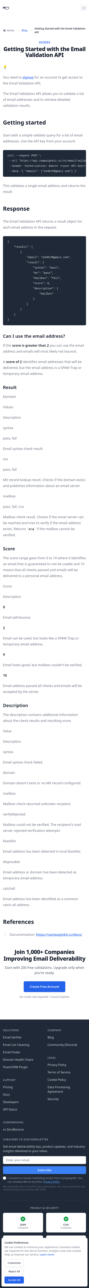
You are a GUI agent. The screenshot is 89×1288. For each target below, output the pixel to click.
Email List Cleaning (16, 1045)
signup (28, 77)
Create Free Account (44, 987)
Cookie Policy (57, 1080)
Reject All (14, 1271)
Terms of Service (59, 1072)
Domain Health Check (18, 1060)
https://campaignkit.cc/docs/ (59, 934)
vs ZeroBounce (13, 1129)
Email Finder (11, 1052)
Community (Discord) (62, 1045)
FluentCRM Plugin (15, 1067)
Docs (6, 1094)
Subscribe (44, 1170)
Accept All (14, 1280)
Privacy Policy (57, 1065)
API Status (10, 1109)
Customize (14, 1263)
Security (53, 1099)
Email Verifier (12, 1037)
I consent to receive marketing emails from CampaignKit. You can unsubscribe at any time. (44, 1179)
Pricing (8, 1087)
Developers (11, 1102)
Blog (24, 30)
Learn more (47, 1254)
